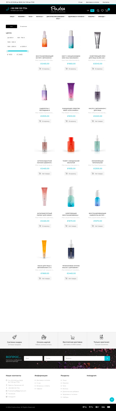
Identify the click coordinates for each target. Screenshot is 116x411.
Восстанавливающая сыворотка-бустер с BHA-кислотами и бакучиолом (97, 214)
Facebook (10, 394)
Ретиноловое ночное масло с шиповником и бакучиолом (71, 267)
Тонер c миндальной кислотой (71, 162)
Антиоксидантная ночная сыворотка (44, 162)
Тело (30, 16)
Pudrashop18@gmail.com (16, 391)
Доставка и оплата (92, 2)
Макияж (22, 16)
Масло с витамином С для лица (97, 109)
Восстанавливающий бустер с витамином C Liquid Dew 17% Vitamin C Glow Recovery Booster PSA (44, 57)
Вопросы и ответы (42, 386)
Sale (58, 18)
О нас (80, 2)
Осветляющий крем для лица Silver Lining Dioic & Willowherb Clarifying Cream (97, 57)
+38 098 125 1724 (18, 8)
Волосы (40, 16)
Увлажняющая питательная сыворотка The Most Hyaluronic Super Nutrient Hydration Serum (97, 162)
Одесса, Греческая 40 (15, 385)
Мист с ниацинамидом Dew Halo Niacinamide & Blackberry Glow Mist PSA (71, 57)
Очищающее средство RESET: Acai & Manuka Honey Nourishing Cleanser (71, 109)
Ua (88, 10)
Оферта (38, 389)
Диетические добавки (56, 16)
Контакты (106, 2)
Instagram (11, 397)
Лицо (12, 16)
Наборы (91, 16)
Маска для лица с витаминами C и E (45, 266)
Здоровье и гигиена (76, 16)
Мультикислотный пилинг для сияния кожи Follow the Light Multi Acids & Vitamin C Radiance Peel (44, 214)
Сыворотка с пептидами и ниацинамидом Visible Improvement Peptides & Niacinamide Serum (44, 109)
